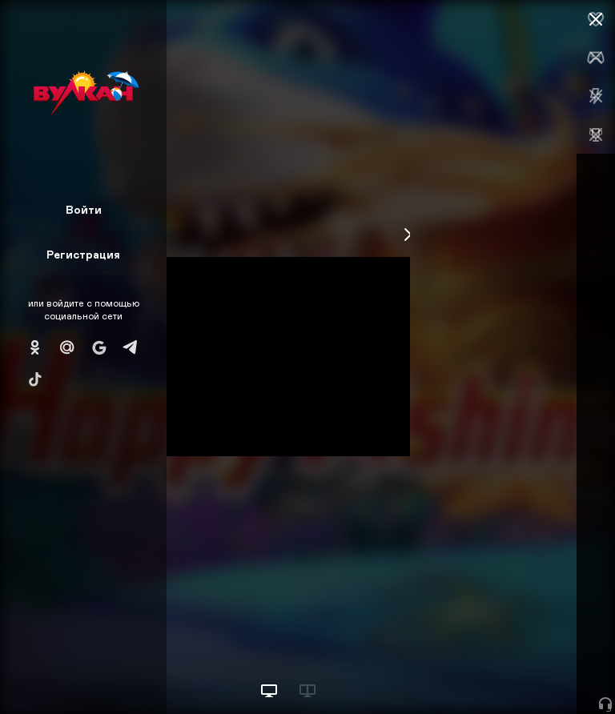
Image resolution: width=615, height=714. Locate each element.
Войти (84, 209)
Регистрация (83, 254)
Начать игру (494, 672)
